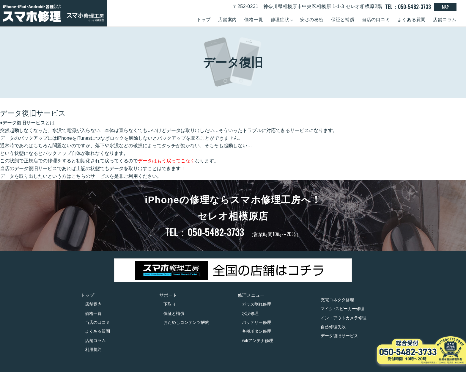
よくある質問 (412, 19)
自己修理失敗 (333, 326)
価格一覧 (253, 19)
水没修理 (250, 313)
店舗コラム (444, 19)
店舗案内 (227, 19)
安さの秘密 (312, 19)
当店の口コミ (376, 19)
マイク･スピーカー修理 (342, 308)
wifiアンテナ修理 (257, 340)
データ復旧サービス (339, 335)
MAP (445, 7)
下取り (169, 304)
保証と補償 (343, 19)
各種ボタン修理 (256, 331)
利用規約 (93, 349)
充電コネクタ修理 (337, 299)
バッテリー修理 (256, 322)
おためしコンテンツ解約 (186, 322)
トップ (204, 19)
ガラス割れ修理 (256, 304)
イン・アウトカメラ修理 (343, 318)
